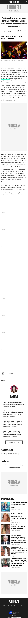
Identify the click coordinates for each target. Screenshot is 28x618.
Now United (13, 465)
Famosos (3, 453)
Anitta (5, 14)
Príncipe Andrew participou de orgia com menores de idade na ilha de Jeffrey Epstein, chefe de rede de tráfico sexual (19, 539)
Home (2, 14)
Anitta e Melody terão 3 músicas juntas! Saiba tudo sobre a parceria (18, 526)
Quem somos (17, 605)
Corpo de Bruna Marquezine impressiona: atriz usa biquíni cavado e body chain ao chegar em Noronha (19, 550)
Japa (22, 465)
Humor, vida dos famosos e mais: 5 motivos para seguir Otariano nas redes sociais (19, 505)
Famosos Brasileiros (13, 453)
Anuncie (23, 605)
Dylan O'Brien (4, 465)
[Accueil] (14, 2)
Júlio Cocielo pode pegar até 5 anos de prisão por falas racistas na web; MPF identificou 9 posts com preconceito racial (19, 562)
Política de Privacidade (8, 605)
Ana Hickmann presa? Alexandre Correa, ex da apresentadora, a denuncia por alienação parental (18, 517)
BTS (18, 465)
